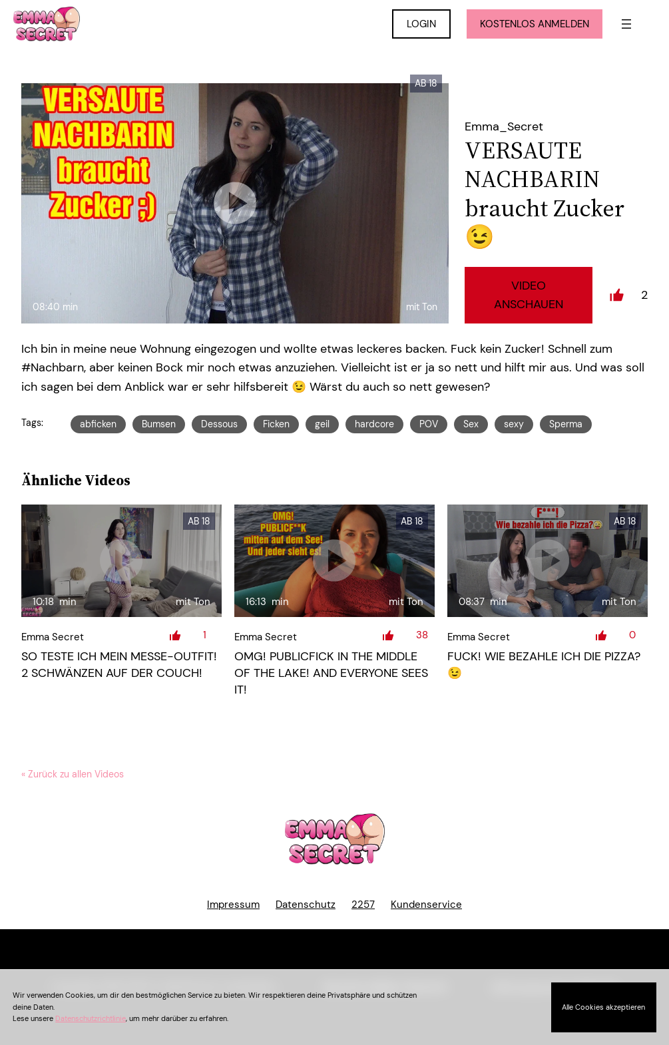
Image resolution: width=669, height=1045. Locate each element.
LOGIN (421, 24)
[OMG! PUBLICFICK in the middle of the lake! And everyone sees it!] (334, 561)
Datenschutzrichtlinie (90, 1018)
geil (322, 424)
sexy (514, 424)
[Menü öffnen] (626, 24)
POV (428, 424)
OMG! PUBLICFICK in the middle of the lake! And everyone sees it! (331, 673)
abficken (98, 424)
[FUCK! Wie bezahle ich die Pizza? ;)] (547, 561)
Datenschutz (305, 904)
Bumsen (159, 424)
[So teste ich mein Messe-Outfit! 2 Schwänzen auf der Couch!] (121, 561)
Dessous (219, 424)
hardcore (374, 424)
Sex (471, 424)
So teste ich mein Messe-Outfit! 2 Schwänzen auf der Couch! (119, 664)
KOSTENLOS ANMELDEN (534, 24)
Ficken (276, 424)
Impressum (233, 904)
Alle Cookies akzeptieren (603, 1007)
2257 (363, 904)
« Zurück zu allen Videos (72, 774)
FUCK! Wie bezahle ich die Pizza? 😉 (543, 664)
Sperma (565, 424)
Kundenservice (426, 904)
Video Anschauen (528, 295)
